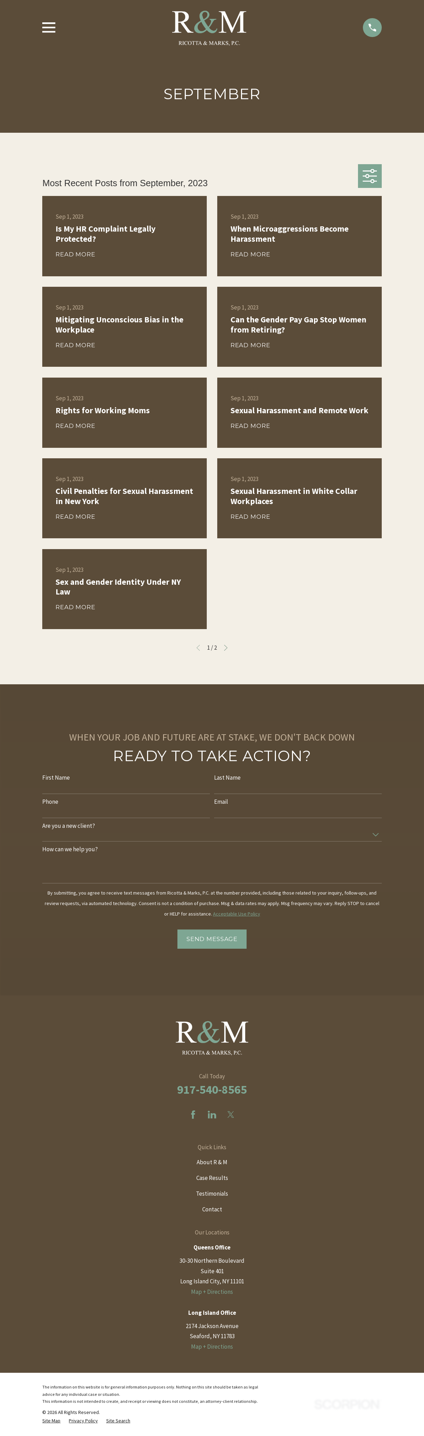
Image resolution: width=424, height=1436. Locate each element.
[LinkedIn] (212, 1114)
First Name (56, 777)
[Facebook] (193, 1114)
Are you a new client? (68, 825)
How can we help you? (70, 849)
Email (221, 801)
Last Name (227, 777)
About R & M (212, 1162)
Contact (212, 1209)
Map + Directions (212, 1292)
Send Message (212, 938)
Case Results (212, 1178)
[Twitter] (231, 1114)
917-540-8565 (212, 1089)
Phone (50, 801)
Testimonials (212, 1193)
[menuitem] (51, 1420)
